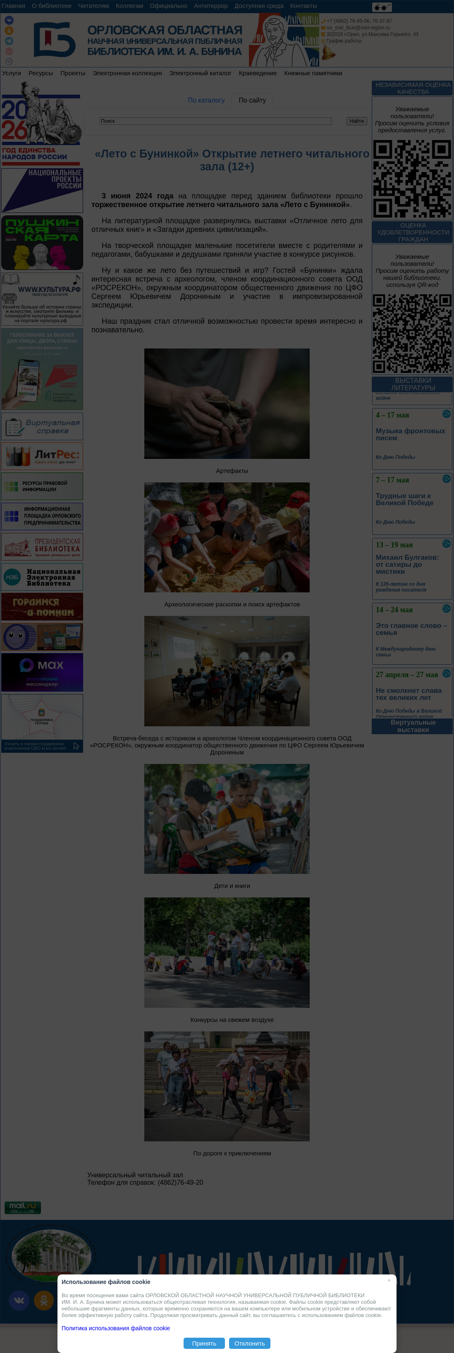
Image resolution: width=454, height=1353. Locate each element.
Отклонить (249, 1343)
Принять (204, 1343)
